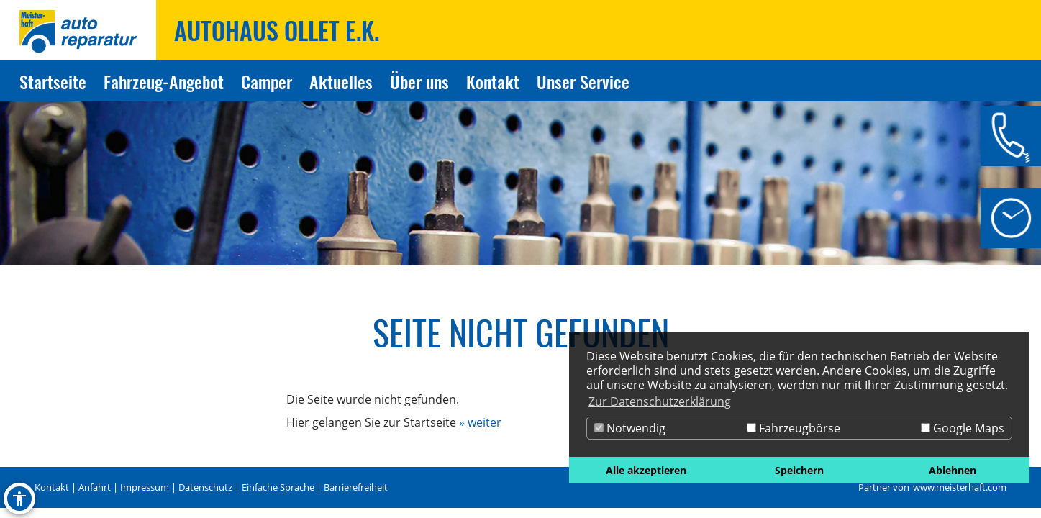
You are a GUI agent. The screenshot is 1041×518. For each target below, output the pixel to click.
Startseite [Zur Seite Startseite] (52, 81)
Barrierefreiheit (356, 487)
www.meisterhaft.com (959, 487)
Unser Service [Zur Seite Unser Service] (583, 81)
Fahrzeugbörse (793, 428)
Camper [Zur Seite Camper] (266, 81)
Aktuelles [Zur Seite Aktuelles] (341, 81)
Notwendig (629, 428)
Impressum (144, 487)
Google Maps (962, 428)
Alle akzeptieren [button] (646, 470)
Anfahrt (94, 487)
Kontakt (52, 487)
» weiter (480, 422)
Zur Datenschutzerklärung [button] (659, 401)
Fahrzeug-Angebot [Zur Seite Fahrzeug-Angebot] (164, 81)
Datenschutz (205, 487)
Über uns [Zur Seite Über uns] (419, 81)
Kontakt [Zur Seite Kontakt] (492, 81)
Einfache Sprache (278, 487)
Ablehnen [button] (952, 470)
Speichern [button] (799, 470)
